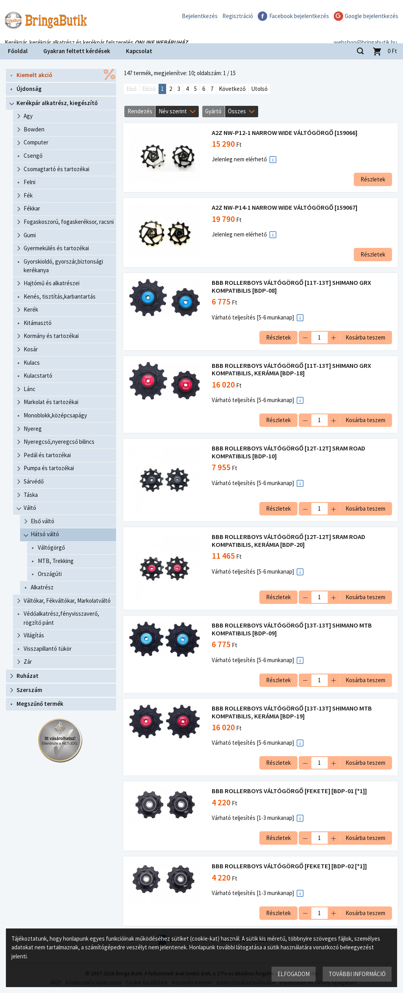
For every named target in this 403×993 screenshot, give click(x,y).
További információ (356, 973)
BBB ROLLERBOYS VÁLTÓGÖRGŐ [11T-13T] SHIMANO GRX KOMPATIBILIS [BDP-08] (292, 287)
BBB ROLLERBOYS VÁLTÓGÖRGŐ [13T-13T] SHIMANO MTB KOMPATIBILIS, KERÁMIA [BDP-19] (293, 712)
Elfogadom (293, 973)
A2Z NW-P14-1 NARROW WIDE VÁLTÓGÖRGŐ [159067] (285, 207)
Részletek (372, 179)
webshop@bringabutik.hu (365, 33)
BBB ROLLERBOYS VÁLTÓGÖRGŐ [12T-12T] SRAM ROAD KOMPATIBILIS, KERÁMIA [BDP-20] (289, 541)
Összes (237, 111)
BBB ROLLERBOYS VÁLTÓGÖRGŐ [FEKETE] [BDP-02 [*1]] (290, 866)
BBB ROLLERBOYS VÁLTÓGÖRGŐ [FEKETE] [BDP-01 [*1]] (290, 791)
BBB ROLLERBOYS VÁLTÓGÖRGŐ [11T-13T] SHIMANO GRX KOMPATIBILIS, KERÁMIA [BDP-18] (292, 370)
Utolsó (259, 88)
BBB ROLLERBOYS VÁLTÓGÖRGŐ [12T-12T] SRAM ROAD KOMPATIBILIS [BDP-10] (289, 452)
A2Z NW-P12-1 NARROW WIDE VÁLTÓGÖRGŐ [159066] (285, 133)
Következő (232, 88)
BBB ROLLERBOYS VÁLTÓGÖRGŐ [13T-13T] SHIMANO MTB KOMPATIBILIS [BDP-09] (293, 629)
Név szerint (173, 111)
